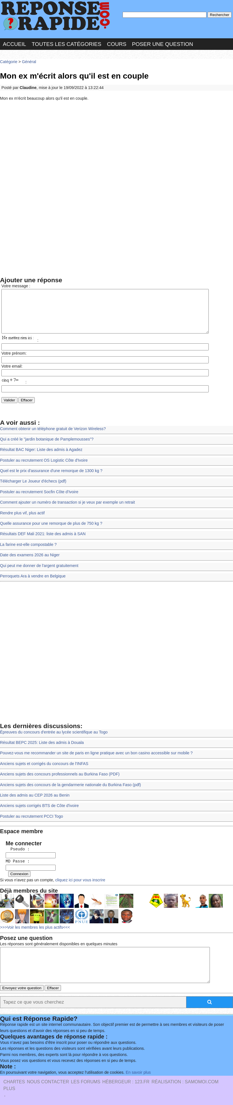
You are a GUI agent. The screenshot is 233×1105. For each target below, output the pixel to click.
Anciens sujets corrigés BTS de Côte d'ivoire (38, 804)
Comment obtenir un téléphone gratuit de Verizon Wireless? (51, 433)
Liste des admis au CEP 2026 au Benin (33, 793)
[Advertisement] (116, 144)
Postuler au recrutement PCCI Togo (30, 814)
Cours (117, 43)
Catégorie (8, 60)
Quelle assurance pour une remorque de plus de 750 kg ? (49, 525)
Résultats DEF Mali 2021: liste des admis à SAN (41, 535)
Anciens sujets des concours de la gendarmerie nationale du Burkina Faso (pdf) (68, 783)
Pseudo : (15, 846)
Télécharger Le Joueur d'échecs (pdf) (32, 484)
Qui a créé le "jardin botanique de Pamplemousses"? (45, 443)
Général (28, 60)
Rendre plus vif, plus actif (21, 515)
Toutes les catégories (66, 43)
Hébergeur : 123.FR (125, 1081)
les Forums (85, 1081)
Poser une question (162, 43)
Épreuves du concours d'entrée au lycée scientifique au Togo (52, 732)
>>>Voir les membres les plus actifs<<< (34, 923)
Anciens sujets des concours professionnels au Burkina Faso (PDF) (58, 773)
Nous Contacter (48, 1081)
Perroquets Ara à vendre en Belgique (32, 577)
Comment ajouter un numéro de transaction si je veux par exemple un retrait (65, 505)
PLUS (9, 1088)
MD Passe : (15, 858)
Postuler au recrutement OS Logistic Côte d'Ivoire (42, 464)
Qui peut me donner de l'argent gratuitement (38, 566)
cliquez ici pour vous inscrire (77, 876)
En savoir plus (134, 1072)
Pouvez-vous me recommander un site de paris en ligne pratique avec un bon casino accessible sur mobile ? (93, 753)
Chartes (14, 1081)
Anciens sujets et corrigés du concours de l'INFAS (43, 763)
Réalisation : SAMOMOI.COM (184, 1081)
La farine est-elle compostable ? (27, 546)
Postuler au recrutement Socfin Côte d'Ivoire (38, 495)
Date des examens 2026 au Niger (29, 556)
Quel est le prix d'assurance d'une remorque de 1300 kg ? (49, 474)
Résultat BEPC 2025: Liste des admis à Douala (40, 742)
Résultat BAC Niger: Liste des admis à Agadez (40, 454)
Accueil (14, 43)
